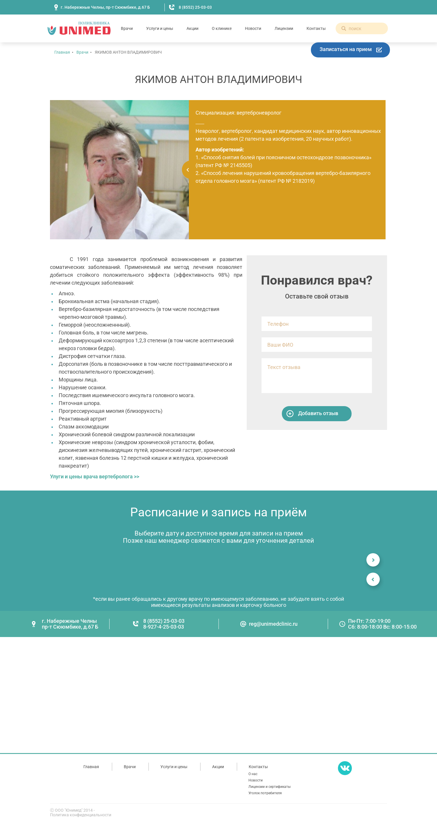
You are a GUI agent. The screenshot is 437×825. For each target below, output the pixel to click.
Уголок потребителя (265, 793)
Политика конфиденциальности (80, 815)
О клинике (222, 28)
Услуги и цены (159, 28)
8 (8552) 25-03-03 (195, 7)
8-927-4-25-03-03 (163, 627)
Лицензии (284, 28)
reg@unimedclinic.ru (273, 624)
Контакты (316, 28)
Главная (62, 52)
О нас (252, 774)
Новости (253, 28)
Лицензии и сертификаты (269, 787)
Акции (192, 28)
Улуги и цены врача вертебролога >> (94, 476)
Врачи (127, 28)
